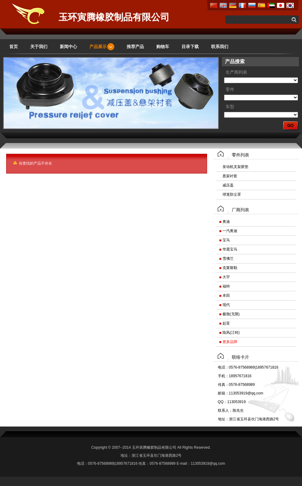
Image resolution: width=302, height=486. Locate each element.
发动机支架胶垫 (235, 167)
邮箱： (223, 393)
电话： (223, 367)
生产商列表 (236, 72)
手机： (223, 376)
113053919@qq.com (246, 393)
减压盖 (228, 185)
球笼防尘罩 (231, 194)
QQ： (222, 402)
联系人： (225, 410)
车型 (230, 106)
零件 (230, 89)
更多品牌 (229, 342)
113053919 (236, 402)
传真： (223, 384)
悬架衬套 (229, 176)
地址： (223, 419)
